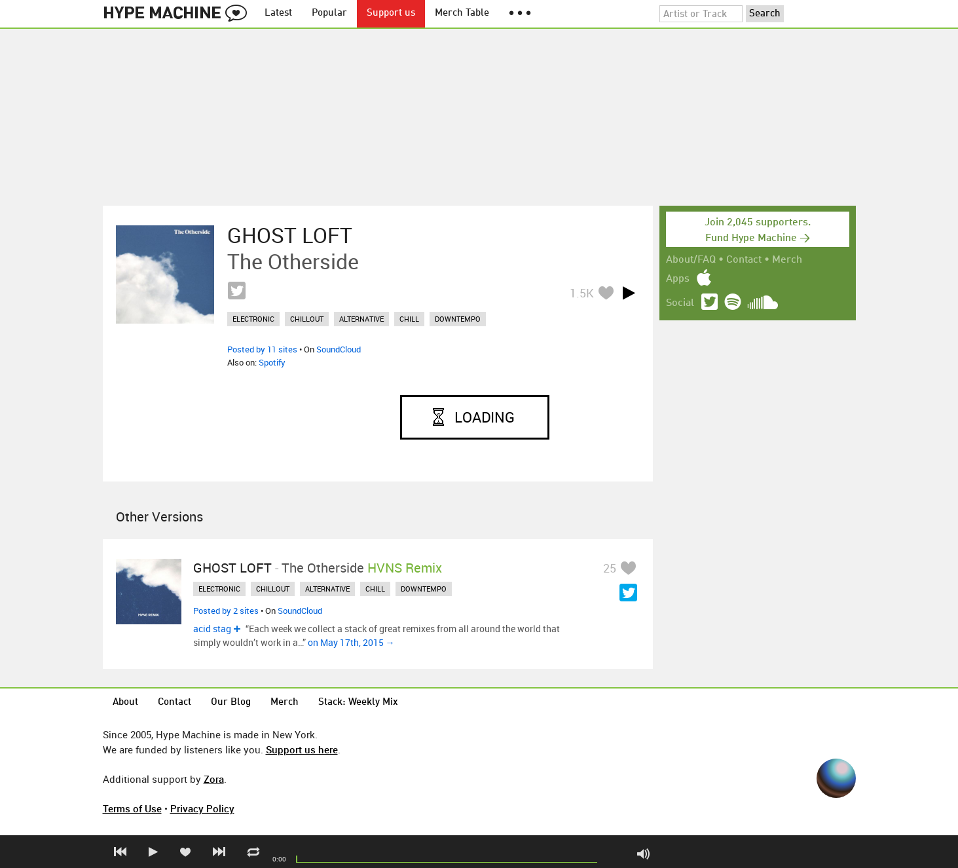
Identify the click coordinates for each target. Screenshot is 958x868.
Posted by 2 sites (226, 610)
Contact (744, 260)
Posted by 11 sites (262, 349)
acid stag (212, 628)
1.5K (582, 293)
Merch (787, 260)
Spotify (272, 362)
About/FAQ (691, 260)
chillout (306, 319)
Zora (214, 778)
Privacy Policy (202, 808)
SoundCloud (338, 349)
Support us (391, 13)
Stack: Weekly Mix (358, 703)
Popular (329, 13)
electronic (253, 319)
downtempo (458, 319)
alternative (361, 319)
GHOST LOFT (289, 235)
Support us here (302, 749)
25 (609, 568)
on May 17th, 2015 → (351, 642)
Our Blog (231, 703)
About (125, 703)
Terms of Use (132, 808)
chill (409, 319)
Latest (278, 13)
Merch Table (462, 13)
